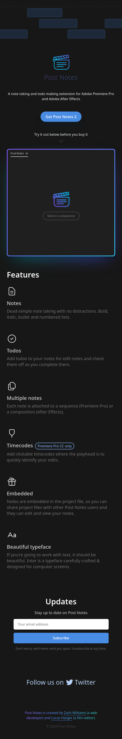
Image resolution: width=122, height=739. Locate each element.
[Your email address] (61, 624)
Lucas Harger (62, 718)
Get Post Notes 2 (61, 116)
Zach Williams (75, 712)
